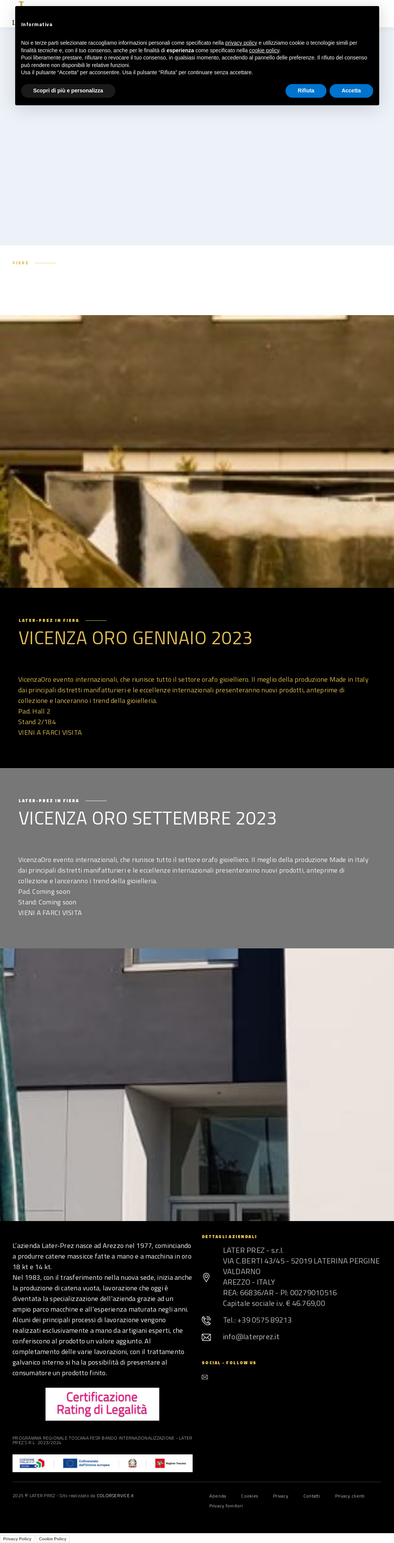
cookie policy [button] (264, 50)
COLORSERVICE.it (115, 1495)
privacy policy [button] (241, 43)
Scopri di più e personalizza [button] (68, 90)
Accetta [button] (351, 90)
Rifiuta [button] (306, 90)
